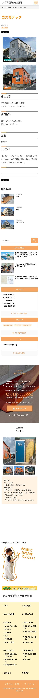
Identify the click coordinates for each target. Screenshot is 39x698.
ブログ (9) (17, 325)
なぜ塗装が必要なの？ (30, 632)
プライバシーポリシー (13, 684)
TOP (5, 605)
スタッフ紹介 (9, 642)
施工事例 (5, 28)
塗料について (9, 650)
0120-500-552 (21, 394)
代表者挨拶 (8, 639)
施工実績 (27, 605)
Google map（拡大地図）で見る (14, 542)
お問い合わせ (21, 408)
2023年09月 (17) (9, 306)
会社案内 (7, 622)
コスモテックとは (11, 626)
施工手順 (27, 659)
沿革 (6, 636)
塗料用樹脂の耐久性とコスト (11, 655)
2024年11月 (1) (9, 303)
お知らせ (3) (27, 325)
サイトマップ (29, 684)
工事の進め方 (29, 650)
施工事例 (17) (7, 325)
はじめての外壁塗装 (30, 627)
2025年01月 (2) (9, 297)
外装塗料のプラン (11, 665)
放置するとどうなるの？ (30, 638)
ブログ (26, 673)
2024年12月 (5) (9, 300)
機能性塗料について (11, 660)
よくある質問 (9, 614)
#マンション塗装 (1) (10, 345)
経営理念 (8, 629)
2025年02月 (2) (9, 295)
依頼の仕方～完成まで (30, 655)
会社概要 (8, 632)
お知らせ (7, 673)
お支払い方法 (29, 642)
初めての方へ (29, 622)
